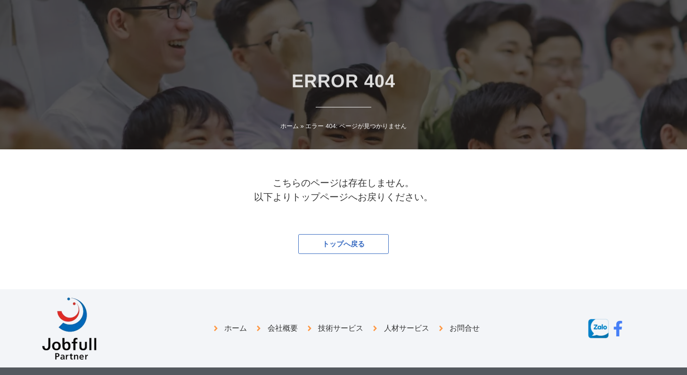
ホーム (289, 126)
